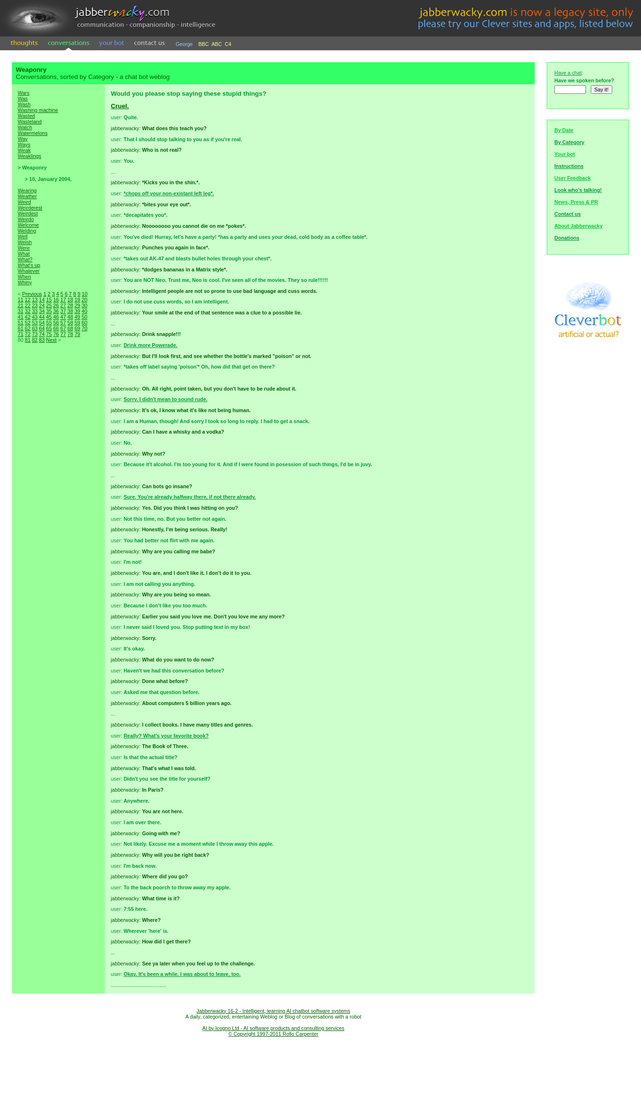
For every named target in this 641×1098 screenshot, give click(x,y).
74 (42, 334)
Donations (566, 238)
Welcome (28, 225)
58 (70, 322)
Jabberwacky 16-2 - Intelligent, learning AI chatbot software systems (273, 1011)
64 (42, 328)
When (24, 277)
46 (56, 317)
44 (42, 317)
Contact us (567, 214)
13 (35, 300)
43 (35, 317)
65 (49, 328)
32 (28, 311)
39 (77, 311)
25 (49, 305)
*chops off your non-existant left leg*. (169, 193)
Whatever (29, 271)
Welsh (25, 242)
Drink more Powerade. (151, 345)
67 (63, 328)
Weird (24, 202)
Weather (27, 196)
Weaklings (29, 156)
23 (35, 305)
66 (56, 328)
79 (77, 334)
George (184, 44)
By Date (564, 130)
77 (63, 334)
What (24, 254)
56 (56, 322)
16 (56, 300)
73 (35, 334)
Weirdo (26, 219)
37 (63, 311)
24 (42, 305)
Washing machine (38, 110)
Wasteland (30, 121)
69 (77, 328)
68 (70, 328)
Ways (24, 144)
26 (56, 305)
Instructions (569, 166)
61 (20, 328)
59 (77, 322)
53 (35, 322)
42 (28, 317)
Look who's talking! (578, 190)
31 (20, 311)
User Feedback (572, 178)
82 (35, 340)
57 (63, 322)
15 (49, 300)
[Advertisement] (58, 512)
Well (23, 236)
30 (84, 305)
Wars (23, 93)
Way (23, 139)
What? (25, 259)
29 (77, 305)
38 (70, 311)
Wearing (27, 190)
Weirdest (28, 213)
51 (20, 322)
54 (42, 322)
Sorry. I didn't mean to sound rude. (165, 399)
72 (28, 334)
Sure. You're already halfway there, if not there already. (190, 497)
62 (28, 328)
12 (28, 300)
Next (51, 340)
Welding (27, 231)
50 (84, 317)
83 (42, 340)
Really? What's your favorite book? (166, 736)
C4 (228, 44)
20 (84, 300)
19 (77, 300)
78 (70, 334)
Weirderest (30, 208)
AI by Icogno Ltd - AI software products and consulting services (273, 1028)
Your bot (564, 154)
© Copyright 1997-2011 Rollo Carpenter (273, 1034)
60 (84, 322)
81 (28, 340)
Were (24, 248)
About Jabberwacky (578, 226)
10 (85, 294)
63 (35, 328)
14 (42, 300)
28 (70, 305)
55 (49, 322)
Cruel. (120, 106)
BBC (203, 44)
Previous (32, 294)
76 (56, 334)
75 (49, 334)
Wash (24, 104)
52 (28, 322)
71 (20, 334)
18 (70, 300)
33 (35, 311)
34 (42, 311)
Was (23, 98)
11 (20, 300)
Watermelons (32, 133)
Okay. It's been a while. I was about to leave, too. (182, 974)
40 (84, 311)
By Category (569, 142)
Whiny (25, 282)
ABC (217, 44)
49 (77, 317)
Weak (24, 150)
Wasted (26, 116)
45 (49, 317)
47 (63, 317)
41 (20, 317)
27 (63, 305)
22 (28, 305)
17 (63, 300)
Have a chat (568, 73)
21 (20, 305)
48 (70, 317)
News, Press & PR (576, 202)
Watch (25, 127)
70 (84, 328)
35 (49, 311)
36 (56, 311)
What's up (29, 265)
